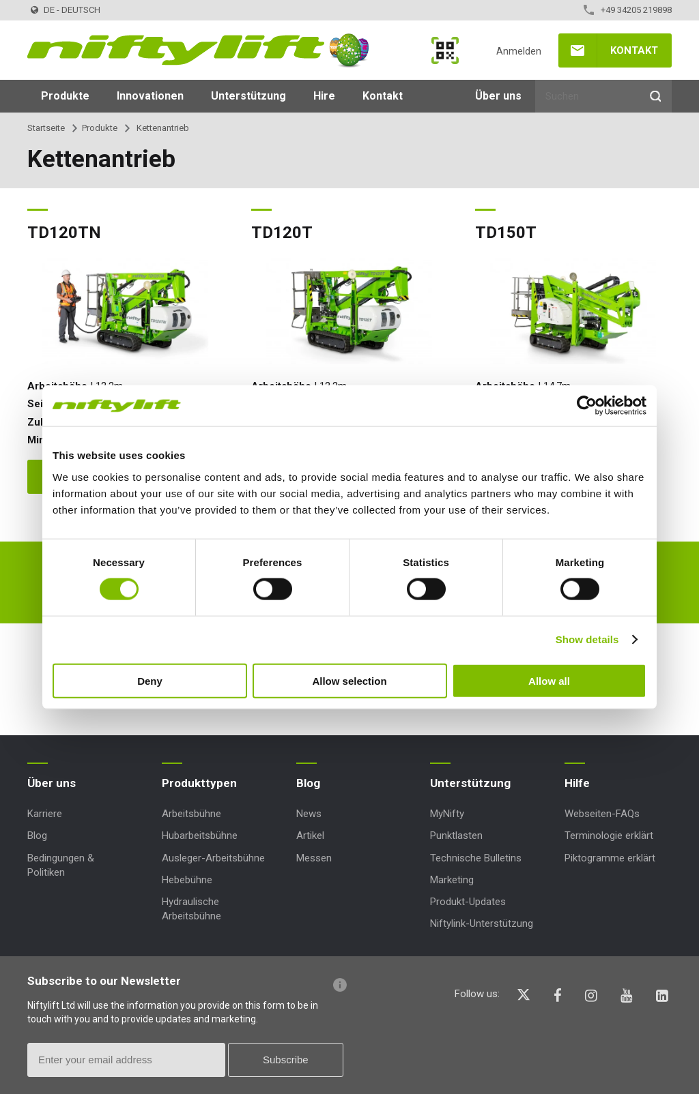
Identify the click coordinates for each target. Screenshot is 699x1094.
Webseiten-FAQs (602, 814)
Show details (587, 639)
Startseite (46, 128)
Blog (37, 835)
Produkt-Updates (468, 902)
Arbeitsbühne (191, 814)
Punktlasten (456, 835)
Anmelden (518, 51)
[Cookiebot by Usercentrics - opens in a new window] (586, 406)
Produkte (65, 95)
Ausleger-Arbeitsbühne (213, 858)
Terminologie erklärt (609, 835)
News (309, 814)
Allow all (549, 680)
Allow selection (349, 680)
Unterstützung (248, 95)
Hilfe (577, 783)
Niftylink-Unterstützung (481, 923)
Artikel (310, 835)
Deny (149, 680)
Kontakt (634, 50)
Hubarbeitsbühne (200, 835)
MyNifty (445, 50)
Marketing (452, 880)
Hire (324, 95)
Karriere (44, 814)
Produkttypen (199, 783)
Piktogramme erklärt (610, 858)
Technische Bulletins (476, 858)
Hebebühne (187, 880)
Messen (314, 858)
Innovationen (150, 95)
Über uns (498, 95)
